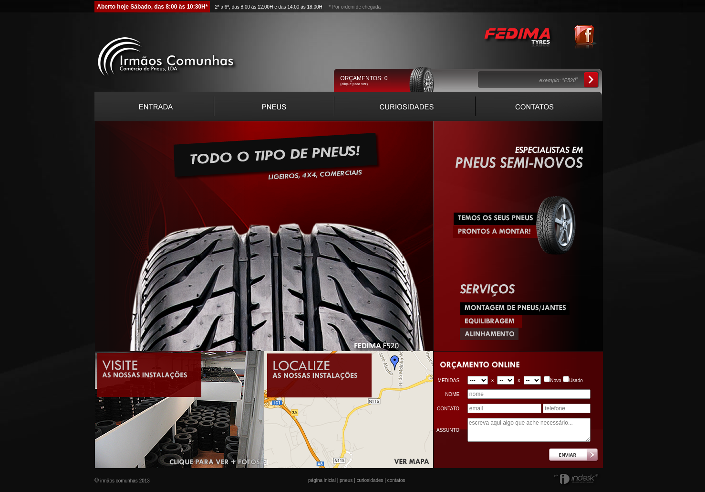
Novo (555, 380)
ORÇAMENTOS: (363, 78)
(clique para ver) (354, 84)
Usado (576, 380)
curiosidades (369, 480)
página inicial (322, 480)
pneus (346, 480)
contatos (396, 480)
